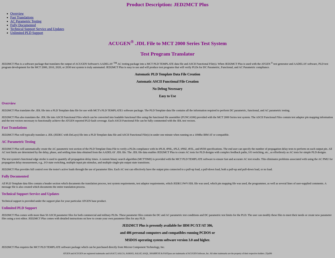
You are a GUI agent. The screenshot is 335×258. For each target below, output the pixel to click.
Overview (17, 13)
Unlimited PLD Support (26, 33)
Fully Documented (23, 25)
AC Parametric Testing (25, 21)
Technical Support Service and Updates (37, 29)
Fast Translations (22, 17)
